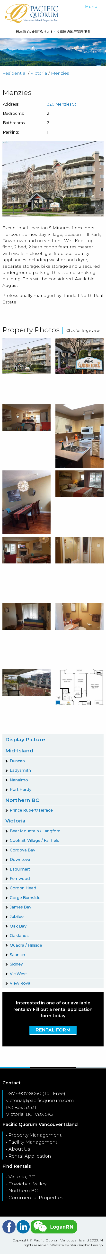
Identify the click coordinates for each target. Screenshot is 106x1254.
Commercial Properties (36, 1197)
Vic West (18, 974)
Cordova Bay (22, 850)
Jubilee (17, 916)
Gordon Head (23, 888)
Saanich (17, 954)
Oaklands (19, 935)
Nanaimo (19, 780)
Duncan (17, 761)
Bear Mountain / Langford (35, 831)
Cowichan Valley (27, 1184)
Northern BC (22, 800)
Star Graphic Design (86, 1245)
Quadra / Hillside (26, 945)
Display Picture (25, 739)
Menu (91, 6)
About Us (19, 1149)
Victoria (39, 73)
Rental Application (30, 1156)
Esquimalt (20, 869)
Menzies (60, 73)
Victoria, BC (22, 1177)
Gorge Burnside (25, 897)
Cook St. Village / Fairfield (35, 840)
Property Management (35, 1135)
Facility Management (33, 1142)
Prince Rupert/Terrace (31, 810)
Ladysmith (20, 770)
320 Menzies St (61, 104)
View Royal (20, 983)
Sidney (16, 964)
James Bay (20, 907)
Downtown (21, 859)
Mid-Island (19, 751)
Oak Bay (18, 926)
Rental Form (53, 1030)
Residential (14, 73)
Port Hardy (20, 789)
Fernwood (20, 878)
